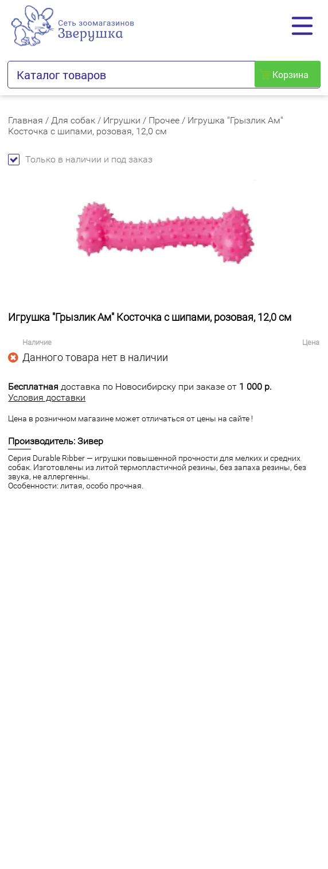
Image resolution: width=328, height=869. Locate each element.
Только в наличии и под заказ (80, 159)
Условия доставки (46, 397)
